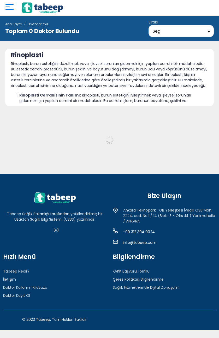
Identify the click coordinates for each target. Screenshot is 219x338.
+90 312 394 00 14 (139, 231)
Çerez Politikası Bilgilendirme (138, 279)
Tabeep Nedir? (16, 271)
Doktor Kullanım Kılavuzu (25, 287)
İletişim (9, 279)
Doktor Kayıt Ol (16, 295)
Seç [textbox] (156, 31)
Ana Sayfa (13, 24)
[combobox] (181, 31)
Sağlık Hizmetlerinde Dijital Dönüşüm (146, 287)
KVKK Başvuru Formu (131, 271)
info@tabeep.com (139, 242)
